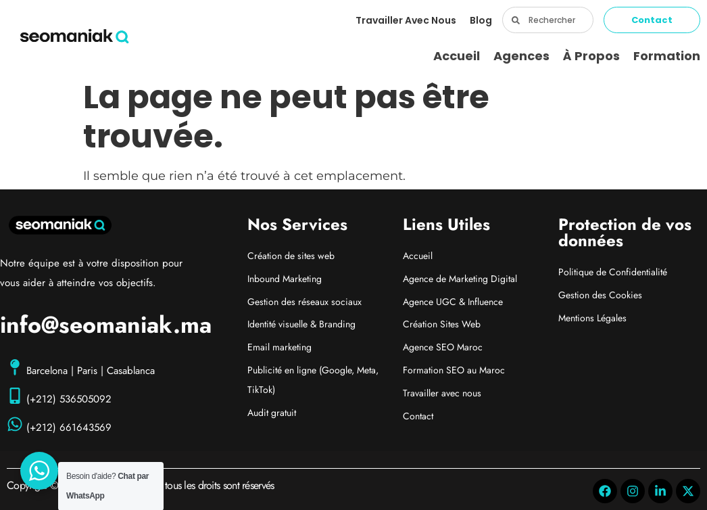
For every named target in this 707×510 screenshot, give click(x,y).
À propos (591, 55)
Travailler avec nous (406, 20)
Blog (481, 20)
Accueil (456, 55)
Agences (521, 55)
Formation (666, 55)
